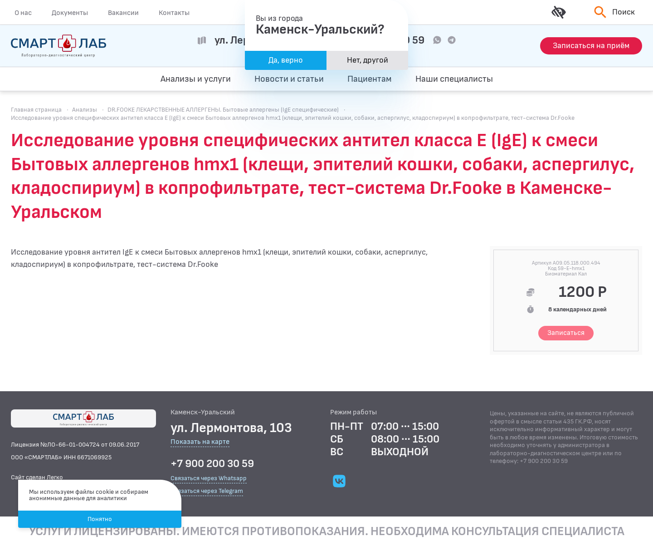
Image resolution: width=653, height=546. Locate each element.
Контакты (174, 13)
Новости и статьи (289, 79)
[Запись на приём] (591, 45)
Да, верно (285, 60)
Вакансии (123, 13)
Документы (70, 13)
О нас (23, 13)
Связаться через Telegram (207, 491)
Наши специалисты (454, 79)
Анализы (84, 109)
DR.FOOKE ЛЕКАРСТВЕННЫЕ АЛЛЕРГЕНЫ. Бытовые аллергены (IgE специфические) (223, 109)
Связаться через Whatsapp (209, 478)
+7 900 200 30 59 (212, 463)
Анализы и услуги (196, 79)
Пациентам (369, 79)
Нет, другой (367, 60)
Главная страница (36, 109)
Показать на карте (200, 442)
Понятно (100, 519)
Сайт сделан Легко (37, 477)
